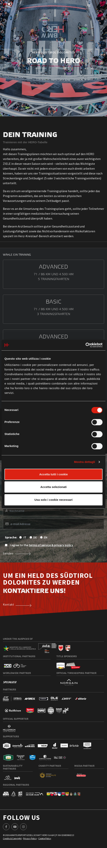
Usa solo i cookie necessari (53, 499)
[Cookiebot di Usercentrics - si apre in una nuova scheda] (85, 345)
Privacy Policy (30, 838)
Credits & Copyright (12, 838)
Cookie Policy (44, 838)
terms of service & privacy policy (51, 545)
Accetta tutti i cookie (53, 474)
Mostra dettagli (84, 461)
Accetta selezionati (53, 487)
